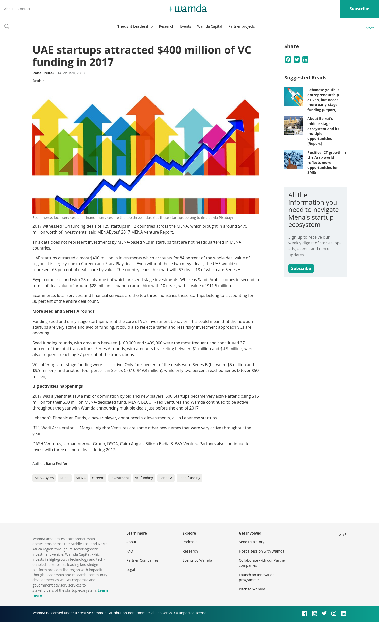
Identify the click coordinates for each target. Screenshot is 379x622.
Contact (24, 8)
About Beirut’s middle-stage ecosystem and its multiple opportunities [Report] (323, 131)
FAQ (129, 551)
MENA (81, 477)
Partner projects (241, 26)
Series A (166, 477)
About (9, 8)
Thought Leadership (135, 26)
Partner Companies (142, 560)
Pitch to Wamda (252, 589)
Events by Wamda (197, 560)
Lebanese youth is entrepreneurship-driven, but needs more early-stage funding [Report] (323, 99)
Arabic (38, 81)
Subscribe (359, 8)
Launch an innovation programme (257, 577)
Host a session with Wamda (261, 551)
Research (166, 26)
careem (98, 477)
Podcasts (190, 541)
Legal (130, 569)
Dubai (65, 477)
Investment (119, 477)
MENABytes (44, 477)
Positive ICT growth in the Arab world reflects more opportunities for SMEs (326, 162)
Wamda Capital (209, 26)
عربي (370, 26)
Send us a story (251, 541)
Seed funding (189, 477)
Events (185, 26)
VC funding (144, 477)
